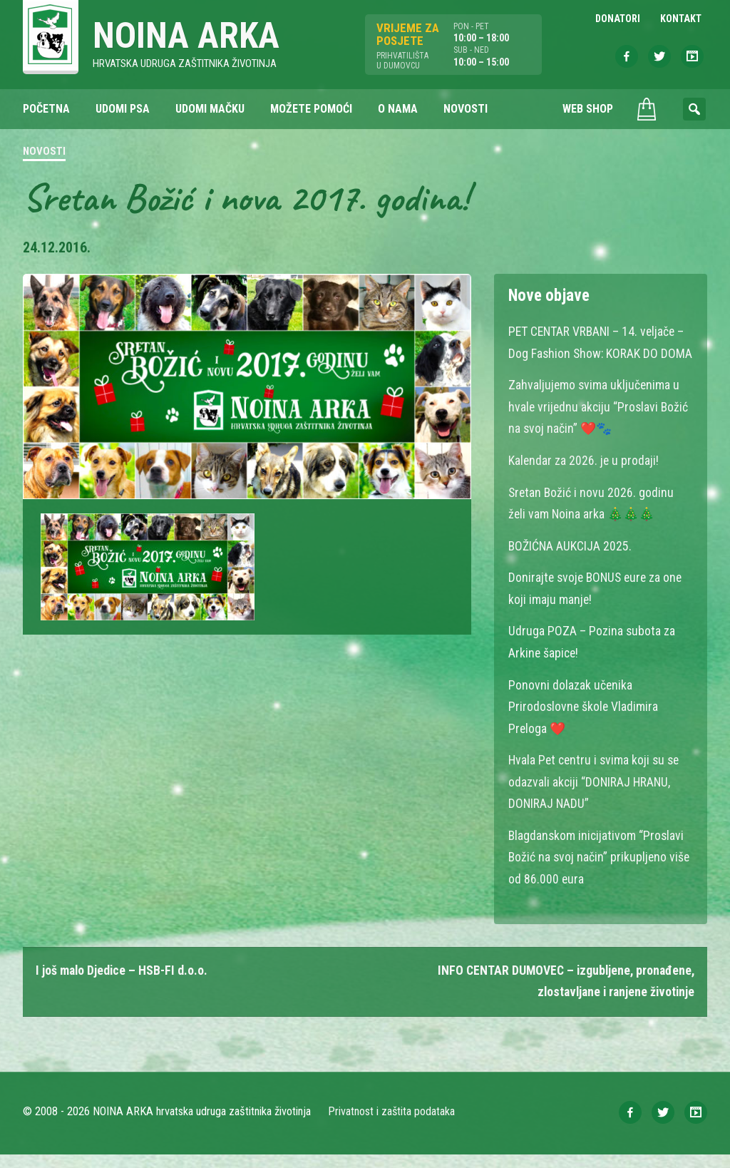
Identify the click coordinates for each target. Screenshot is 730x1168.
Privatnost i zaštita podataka (392, 1125)
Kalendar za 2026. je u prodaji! (584, 480)
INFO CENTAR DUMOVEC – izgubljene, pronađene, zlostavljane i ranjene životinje (563, 995)
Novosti (44, 152)
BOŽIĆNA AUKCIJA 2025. (570, 564)
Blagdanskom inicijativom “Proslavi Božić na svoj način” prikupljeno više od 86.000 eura (600, 871)
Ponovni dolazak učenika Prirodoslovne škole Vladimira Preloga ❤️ (584, 723)
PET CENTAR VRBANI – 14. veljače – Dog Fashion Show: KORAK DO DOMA (598, 353)
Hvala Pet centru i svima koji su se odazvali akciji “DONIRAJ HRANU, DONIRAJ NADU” (596, 797)
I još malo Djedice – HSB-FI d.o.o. (123, 984)
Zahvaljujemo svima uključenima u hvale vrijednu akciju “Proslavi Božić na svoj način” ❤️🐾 (600, 427)
